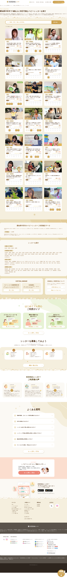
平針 (43, 270)
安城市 (47, 252)
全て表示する (7, 273)
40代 (55, 262)
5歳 (32, 262)
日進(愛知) (36, 270)
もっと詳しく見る (35, 451)
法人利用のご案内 (48, 2)
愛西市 (53, 254)
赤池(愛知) (13, 268)
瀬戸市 (20, 252)
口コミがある (12, 264)
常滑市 (60, 252)
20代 (50, 262)
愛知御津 (6, 268)
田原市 (50, 254)
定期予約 (6, 261)
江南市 (6, 254)
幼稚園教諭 (14, 261)
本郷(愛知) (55, 270)
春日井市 (27, 252)
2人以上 (50, 261)
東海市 (19, 254)
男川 (30, 268)
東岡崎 (40, 270)
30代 (52, 262)
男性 (44, 261)
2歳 (26, 262)
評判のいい (7, 264)
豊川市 (31, 252)
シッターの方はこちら (59, 2)
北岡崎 (39, 268)
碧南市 (37, 252)
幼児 (47, 262)
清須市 (56, 254)
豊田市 (44, 252)
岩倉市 (40, 254)
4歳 (30, 262)
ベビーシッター (25, 13)
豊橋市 (10, 252)
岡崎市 (13, 252)
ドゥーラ (37, 261)
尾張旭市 (32, 254)
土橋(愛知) (25, 270)
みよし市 (14, 255)
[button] (27, 361)
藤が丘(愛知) (47, 270)
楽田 (37, 268)
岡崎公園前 (26, 268)
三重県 (16, 248)
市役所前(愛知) (7, 270)
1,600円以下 (7, 262)
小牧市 (9, 254)
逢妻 (9, 268)
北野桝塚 (46, 268)
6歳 (34, 262)
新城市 (16, 254)
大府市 (22, 254)
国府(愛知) (51, 268)
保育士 (10, 261)
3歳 (28, 262)
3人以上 (53, 261)
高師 (14, 271)
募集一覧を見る (35, 365)
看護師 (41, 261)
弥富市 (11, 255)
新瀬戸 (12, 270)
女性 (47, 261)
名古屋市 (6, 252)
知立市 (29, 254)
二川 (51, 270)
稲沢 (19, 268)
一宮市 (16, 252)
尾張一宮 (33, 268)
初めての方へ (32, 2)
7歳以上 (37, 262)
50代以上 (58, 262)
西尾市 (50, 252)
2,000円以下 (12, 262)
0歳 (21, 262)
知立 (21, 270)
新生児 (41, 262)
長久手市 (22, 255)
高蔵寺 (55, 268)
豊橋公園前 (11, 271)
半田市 (23, 252)
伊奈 (17, 268)
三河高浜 (6, 271)
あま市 (18, 255)
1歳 (23, 262)
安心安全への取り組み (40, 2)
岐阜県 (6, 248)
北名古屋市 (7, 255)
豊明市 (43, 254)
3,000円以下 (18, 262)
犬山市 (57, 252)
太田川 (22, 268)
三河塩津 (59, 270)
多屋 (18, 270)
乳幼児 (44, 262)
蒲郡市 (54, 252)
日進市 (46, 254)
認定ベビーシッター (20, 261)
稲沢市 (12, 254)
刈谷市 (40, 252)
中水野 (32, 270)
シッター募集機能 (40, 345)
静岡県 (9, 248)
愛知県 (12, 248)
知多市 (26, 254)
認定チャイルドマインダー (30, 261)
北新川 (43, 268)
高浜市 (36, 254)
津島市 (34, 252)
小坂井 (58, 268)
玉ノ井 (15, 270)
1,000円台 (58, 261)
